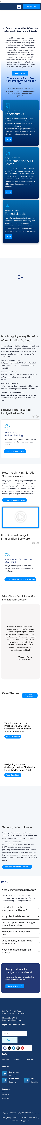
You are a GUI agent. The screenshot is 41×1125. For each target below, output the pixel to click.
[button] (19, 7)
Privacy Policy (6, 1118)
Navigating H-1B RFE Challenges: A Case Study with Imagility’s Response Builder (19, 767)
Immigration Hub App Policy (20, 1121)
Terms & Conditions (19, 1118)
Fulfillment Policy (33, 1118)
